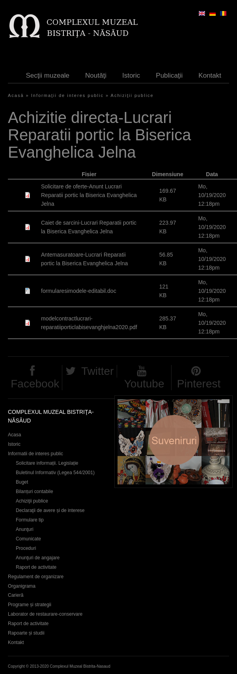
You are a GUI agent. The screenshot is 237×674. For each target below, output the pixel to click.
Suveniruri (173, 441)
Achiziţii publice (132, 95)
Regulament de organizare (35, 576)
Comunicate (28, 539)
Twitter (97, 371)
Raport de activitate (36, 567)
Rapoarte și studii (26, 633)
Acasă (16, 95)
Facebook (35, 384)
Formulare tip (30, 520)
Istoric (131, 75)
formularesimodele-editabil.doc (78, 291)
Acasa (14, 435)
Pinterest (199, 384)
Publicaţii (169, 75)
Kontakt (209, 75)
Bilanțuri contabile (34, 491)
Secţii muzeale (48, 75)
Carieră (15, 595)
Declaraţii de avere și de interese (50, 510)
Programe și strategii (29, 604)
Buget (22, 482)
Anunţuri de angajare (38, 557)
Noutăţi (95, 75)
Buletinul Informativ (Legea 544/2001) (55, 472)
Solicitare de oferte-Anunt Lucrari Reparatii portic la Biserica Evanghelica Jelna (89, 195)
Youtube (144, 384)
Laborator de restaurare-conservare (45, 614)
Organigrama (21, 586)
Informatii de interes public (35, 453)
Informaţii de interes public (67, 95)
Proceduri (26, 548)
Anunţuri (25, 529)
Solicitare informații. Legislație (47, 463)
